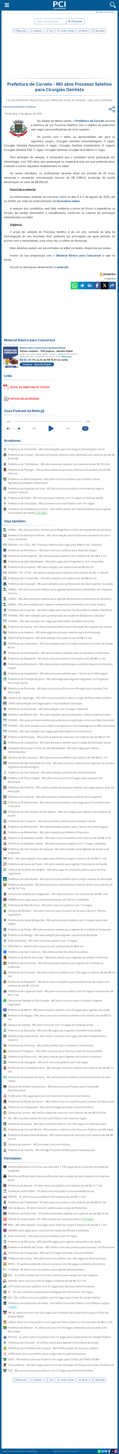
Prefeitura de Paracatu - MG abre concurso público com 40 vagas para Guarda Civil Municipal (58, 690)
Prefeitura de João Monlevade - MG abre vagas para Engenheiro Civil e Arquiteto (56, 561)
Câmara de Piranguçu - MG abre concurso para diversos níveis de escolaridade (55, 1051)
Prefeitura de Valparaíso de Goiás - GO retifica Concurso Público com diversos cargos (58, 1305)
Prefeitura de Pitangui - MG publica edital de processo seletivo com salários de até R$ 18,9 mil (59, 471)
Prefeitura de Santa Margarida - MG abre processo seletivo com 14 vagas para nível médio (58, 922)
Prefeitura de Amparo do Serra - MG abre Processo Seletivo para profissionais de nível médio (59, 1079)
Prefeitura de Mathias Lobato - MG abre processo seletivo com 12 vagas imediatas (57, 843)
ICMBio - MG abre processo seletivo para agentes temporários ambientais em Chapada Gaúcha (60, 591)
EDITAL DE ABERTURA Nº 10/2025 (30, 387)
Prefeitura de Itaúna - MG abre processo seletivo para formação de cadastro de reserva (60, 626)
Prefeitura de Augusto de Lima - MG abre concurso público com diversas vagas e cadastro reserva (56, 490)
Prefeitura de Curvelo (89, 120)
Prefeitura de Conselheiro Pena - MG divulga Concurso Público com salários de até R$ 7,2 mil (61, 1069)
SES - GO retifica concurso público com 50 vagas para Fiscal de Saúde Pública (54, 1297)
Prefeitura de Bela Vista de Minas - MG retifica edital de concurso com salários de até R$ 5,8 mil (60, 1137)
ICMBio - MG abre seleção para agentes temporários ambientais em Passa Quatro (57, 604)
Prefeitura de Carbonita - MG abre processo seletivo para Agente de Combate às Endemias (55, 965)
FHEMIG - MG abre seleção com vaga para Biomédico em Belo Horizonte (51, 621)
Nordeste (98, 30)
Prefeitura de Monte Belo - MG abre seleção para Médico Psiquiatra (48, 832)
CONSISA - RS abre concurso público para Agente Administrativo (46, 1269)
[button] (6, 5)
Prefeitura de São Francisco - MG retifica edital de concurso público (48, 952)
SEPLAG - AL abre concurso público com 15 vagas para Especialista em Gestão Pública (59, 1337)
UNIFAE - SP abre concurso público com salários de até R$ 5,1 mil (47, 1196)
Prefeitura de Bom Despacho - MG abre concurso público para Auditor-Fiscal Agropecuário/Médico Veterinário (54, 481)
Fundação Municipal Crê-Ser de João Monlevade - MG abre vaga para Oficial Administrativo (53, 750)
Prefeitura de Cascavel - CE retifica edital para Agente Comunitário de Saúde (53, 1342)
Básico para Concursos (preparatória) (43, 347)
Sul (49, 30)
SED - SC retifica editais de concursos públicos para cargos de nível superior (53, 1275)
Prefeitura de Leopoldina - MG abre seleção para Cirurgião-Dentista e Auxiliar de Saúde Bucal (60, 645)
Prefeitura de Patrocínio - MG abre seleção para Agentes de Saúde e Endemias (54, 1056)
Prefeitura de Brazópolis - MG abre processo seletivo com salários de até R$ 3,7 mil (57, 556)
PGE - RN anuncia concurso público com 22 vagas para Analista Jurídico (50, 1370)
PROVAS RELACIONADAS (24, 398)
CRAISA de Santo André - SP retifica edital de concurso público (51, 1219)
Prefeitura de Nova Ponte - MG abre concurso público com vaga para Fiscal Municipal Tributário (59, 804)
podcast (62, 267)
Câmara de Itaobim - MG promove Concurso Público (39, 1144)
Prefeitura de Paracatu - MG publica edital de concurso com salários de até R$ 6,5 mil (59, 737)
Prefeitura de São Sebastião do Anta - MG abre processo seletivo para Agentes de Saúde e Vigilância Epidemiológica (61, 765)
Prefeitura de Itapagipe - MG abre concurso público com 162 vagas (48, 1062)
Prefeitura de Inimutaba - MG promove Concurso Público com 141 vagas (51, 503)
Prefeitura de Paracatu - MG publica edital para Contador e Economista (50, 1045)
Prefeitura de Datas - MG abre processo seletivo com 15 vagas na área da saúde (55, 498)
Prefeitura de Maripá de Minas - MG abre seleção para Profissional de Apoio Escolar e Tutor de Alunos (59, 537)
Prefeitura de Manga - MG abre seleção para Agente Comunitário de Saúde (52, 935)
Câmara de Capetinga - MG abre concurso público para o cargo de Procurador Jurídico (59, 697)
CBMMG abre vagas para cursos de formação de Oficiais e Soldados (48, 899)
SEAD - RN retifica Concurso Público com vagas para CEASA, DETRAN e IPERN (53, 1359)
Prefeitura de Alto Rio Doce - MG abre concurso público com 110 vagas (50, 905)
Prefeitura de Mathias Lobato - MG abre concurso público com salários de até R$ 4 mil (59, 838)
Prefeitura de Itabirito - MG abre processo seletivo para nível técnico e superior (55, 796)
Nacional (20, 30)
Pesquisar (75, 21)
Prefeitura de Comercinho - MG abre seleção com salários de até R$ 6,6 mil (52, 578)
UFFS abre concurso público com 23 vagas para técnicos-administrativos (51, 1286)
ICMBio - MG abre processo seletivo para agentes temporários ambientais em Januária (59, 598)
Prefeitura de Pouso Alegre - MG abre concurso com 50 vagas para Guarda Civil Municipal (55, 780)
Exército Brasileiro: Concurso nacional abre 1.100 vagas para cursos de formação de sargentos (58, 1168)
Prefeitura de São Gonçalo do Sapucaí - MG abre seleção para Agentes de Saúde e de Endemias (58, 851)
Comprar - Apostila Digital (37, 364)
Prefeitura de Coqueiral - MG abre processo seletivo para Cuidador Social (51, 821)
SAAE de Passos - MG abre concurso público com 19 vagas (42, 940)
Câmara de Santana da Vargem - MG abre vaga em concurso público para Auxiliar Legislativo (57, 871)
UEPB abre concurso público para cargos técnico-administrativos (47, 1353)
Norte (83, 30)
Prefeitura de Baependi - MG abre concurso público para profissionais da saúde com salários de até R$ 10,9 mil (58, 983)
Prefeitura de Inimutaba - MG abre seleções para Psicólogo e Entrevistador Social (56, 449)
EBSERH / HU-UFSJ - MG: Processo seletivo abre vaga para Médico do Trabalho (54, 544)
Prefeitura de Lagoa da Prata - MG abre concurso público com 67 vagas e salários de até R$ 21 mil (60, 993)
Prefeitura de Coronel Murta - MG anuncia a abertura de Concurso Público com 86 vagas (61, 1129)
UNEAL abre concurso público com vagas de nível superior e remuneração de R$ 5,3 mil (60, 1322)
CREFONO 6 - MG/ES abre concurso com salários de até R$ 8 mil (46, 946)
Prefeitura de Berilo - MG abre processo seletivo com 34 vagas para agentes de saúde (59, 1010)
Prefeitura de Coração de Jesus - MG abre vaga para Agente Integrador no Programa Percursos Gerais (58, 681)
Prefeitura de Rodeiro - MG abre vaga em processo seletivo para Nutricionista (54, 632)
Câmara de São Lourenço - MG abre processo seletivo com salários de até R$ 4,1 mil (57, 757)
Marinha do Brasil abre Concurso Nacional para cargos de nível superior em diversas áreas (58, 1178)
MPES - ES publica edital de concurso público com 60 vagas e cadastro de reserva (56, 1264)
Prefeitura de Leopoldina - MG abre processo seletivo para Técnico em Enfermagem (58, 673)
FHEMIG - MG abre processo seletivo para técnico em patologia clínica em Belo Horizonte (61, 720)
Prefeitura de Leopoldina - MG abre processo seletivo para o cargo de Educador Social (59, 742)
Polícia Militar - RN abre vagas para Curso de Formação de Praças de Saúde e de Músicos (61, 1365)
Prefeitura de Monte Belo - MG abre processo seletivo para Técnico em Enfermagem (58, 826)
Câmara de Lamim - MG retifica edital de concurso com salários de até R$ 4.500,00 (57, 1112)
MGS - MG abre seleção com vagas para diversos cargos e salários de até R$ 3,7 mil (57, 858)
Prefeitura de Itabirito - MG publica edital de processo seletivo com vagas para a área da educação (61, 789)
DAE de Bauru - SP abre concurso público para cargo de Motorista (47, 1208)
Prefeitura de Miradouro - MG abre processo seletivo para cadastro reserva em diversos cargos (60, 666)
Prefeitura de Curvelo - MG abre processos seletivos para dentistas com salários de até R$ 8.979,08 (61, 456)
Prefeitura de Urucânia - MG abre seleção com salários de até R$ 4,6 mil (50, 567)
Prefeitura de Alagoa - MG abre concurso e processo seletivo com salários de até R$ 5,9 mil (59, 1017)
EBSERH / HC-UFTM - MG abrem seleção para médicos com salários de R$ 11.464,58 (58, 572)
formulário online (68, 201)
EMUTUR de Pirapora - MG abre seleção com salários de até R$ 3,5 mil (50, 638)
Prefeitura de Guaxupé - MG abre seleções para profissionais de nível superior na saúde (60, 584)
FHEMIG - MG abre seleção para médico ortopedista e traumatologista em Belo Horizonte (61, 725)
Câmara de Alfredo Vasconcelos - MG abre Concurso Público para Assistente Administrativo (53, 1088)
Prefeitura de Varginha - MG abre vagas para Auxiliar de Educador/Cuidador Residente (60, 610)
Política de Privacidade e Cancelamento (20, 1451)
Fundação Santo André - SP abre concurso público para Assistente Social (51, 1191)
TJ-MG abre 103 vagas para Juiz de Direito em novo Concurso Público (49, 1096)
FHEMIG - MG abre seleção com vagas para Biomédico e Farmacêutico (50, 731)
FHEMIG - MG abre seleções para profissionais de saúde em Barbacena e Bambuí (56, 615)
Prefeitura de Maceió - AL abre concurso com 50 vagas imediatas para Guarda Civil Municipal (57, 1329)
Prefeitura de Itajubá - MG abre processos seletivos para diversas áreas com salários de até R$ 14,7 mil (60, 886)
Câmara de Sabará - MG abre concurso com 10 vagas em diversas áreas (50, 1025)
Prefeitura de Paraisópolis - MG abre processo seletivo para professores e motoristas (58, 653)
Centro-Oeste (65, 30)
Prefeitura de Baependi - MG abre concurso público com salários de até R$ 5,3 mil (57, 658)
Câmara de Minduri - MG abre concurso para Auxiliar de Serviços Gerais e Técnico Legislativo (57, 912)
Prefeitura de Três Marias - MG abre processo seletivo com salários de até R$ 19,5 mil (59, 464)
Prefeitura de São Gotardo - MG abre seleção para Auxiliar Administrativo (52, 772)
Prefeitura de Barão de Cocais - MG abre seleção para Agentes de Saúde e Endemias (58, 957)
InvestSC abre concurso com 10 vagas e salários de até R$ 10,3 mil (47, 1280)
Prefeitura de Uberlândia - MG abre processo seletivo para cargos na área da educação (60, 879)
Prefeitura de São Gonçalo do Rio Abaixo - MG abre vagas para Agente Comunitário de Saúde (59, 813)
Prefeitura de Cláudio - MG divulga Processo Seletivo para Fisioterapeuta (51, 1150)
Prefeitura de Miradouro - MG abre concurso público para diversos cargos (52, 550)
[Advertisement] (34, 56)
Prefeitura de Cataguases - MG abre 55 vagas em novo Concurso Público (51, 1107)
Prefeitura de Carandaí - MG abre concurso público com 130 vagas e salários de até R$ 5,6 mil (61, 974)
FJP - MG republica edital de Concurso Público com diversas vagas (47, 1118)
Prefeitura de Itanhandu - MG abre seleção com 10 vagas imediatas (48, 709)
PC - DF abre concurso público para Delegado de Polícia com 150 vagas (50, 1292)
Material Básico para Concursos (78, 255)
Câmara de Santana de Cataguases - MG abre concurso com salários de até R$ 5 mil (58, 894)
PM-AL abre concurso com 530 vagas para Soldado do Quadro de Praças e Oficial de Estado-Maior (58, 1314)
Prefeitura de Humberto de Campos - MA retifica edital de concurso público (53, 1348)
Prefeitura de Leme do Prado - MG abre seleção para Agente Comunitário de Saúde (57, 864)
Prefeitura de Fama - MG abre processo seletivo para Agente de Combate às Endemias (59, 929)
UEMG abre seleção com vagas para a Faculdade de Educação (45, 703)
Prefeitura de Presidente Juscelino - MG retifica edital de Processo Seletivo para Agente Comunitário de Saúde (59, 511)
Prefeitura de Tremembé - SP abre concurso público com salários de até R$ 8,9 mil (57, 1202)
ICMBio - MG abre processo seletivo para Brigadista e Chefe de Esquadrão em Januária (59, 529)
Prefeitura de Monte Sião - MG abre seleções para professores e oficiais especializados (59, 714)
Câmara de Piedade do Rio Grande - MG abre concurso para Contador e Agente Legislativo (55, 1002)
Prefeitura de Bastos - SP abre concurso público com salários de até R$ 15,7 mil (55, 1185)
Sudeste (35, 30)
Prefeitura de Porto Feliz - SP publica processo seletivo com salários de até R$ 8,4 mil (58, 1213)
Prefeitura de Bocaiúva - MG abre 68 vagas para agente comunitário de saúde (54, 1030)
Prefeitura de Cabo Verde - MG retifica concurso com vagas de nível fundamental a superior (57, 1038)
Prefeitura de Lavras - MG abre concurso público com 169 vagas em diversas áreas (57, 1124)
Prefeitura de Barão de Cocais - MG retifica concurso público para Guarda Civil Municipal (61, 1101)
